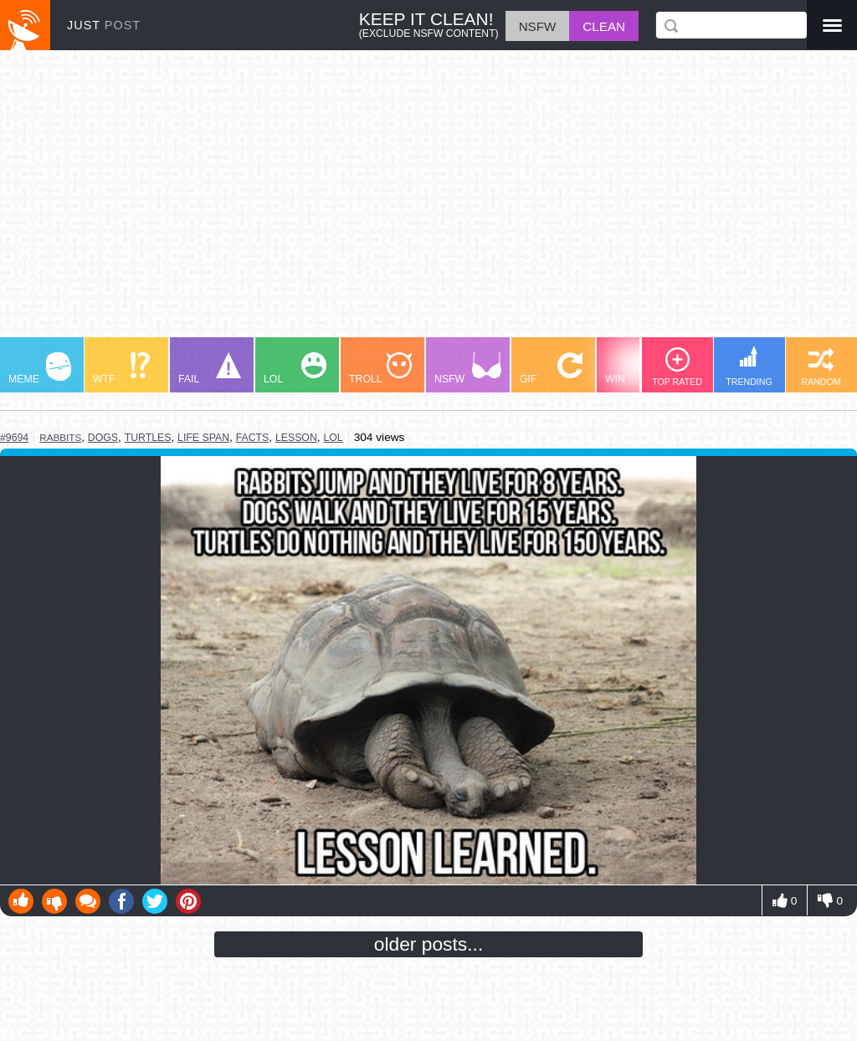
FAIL (209, 368)
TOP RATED (677, 367)
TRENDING (749, 366)
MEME (39, 368)
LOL (295, 368)
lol (332, 438)
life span (203, 438)
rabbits (60, 437)
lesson (296, 438)
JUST (104, 25)
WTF (121, 368)
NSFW (467, 368)
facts (252, 438)
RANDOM (820, 367)
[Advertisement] (428, 202)
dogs (103, 438)
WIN (637, 368)
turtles (148, 438)
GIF (551, 368)
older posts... (429, 944)
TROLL (380, 368)
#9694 (14, 438)
